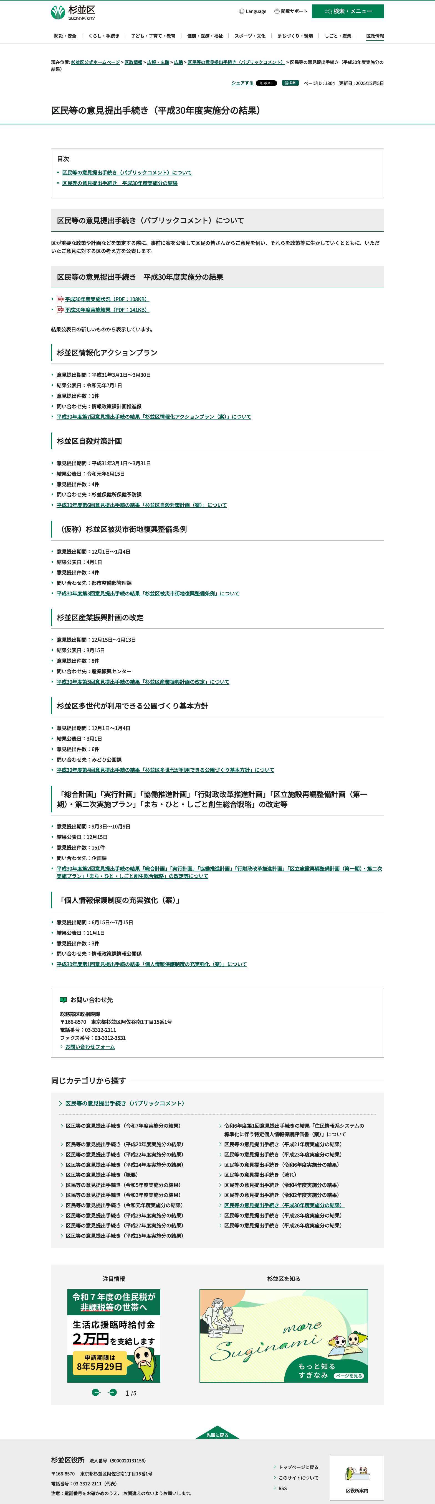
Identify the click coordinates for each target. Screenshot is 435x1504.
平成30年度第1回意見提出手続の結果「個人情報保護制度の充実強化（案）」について (152, 948)
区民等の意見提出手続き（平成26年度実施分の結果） (284, 1209)
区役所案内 (357, 1474)
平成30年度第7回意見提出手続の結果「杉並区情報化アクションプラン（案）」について (154, 400)
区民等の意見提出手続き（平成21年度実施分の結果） (284, 1128)
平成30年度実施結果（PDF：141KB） (107, 293)
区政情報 (133, 46)
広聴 (178, 46)
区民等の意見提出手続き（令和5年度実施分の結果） (124, 1168)
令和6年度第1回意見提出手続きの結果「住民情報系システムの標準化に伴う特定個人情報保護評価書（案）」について (294, 1114)
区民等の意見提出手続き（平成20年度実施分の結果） (126, 1128)
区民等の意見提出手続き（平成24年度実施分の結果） (126, 1148)
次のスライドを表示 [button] (113, 1376)
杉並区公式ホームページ (95, 46)
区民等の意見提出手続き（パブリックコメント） (236, 46)
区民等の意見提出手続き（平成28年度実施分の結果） (284, 1199)
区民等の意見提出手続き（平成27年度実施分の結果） (126, 1209)
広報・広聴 (158, 46)
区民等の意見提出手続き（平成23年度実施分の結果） (284, 1138)
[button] (252, 11)
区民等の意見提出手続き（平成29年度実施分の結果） (126, 1199)
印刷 (292, 67)
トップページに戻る (298, 1451)
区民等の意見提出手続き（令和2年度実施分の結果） (283, 1179)
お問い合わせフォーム (90, 1030)
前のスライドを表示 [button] (95, 1376)
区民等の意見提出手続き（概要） (103, 1158)
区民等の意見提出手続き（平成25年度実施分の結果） (126, 1219)
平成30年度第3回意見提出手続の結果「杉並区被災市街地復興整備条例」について (148, 577)
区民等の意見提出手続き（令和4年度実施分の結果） (283, 1168)
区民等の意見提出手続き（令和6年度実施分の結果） (283, 1148)
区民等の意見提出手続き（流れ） (261, 1158)
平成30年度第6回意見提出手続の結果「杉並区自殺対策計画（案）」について (142, 489)
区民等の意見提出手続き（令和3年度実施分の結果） (124, 1179)
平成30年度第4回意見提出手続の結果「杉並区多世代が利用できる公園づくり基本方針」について (165, 754)
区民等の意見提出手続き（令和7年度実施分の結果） (124, 1109)
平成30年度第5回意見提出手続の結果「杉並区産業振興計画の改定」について (143, 665)
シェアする (242, 67)
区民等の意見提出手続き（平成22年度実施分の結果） (126, 1138)
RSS (283, 1472)
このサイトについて (298, 1462)
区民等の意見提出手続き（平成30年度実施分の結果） (284, 1189)
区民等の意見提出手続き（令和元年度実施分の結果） (126, 1189)
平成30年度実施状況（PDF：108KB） (107, 283)
